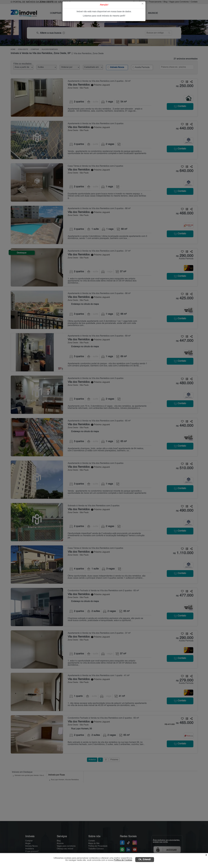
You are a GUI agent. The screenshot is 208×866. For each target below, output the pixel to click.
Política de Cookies (123, 860)
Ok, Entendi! (144, 859)
